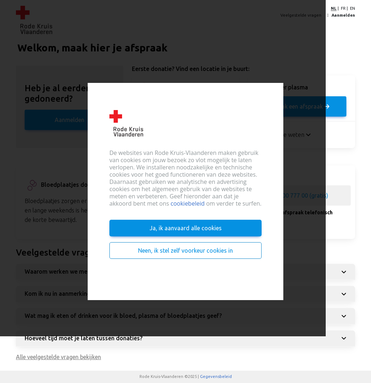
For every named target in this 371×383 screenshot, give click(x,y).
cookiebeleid (188, 203)
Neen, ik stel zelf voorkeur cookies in (185, 250)
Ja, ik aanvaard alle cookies (186, 228)
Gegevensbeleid (216, 376)
